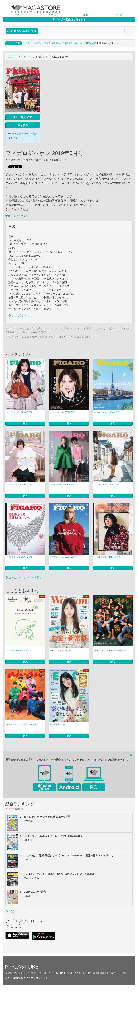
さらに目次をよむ (20, 315)
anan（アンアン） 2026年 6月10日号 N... (110, 650)
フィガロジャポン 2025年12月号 (63, 557)
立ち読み (23, 125)
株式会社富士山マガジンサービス (109, 973)
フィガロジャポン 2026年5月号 (106, 412)
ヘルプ (119, 14)
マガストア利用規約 (15, 973)
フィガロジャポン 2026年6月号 (63, 412)
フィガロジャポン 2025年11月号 (107, 557)
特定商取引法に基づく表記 (68, 973)
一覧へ (10, 911)
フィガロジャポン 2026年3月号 (63, 484)
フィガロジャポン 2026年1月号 (19, 557)
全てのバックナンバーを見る (23, 577)
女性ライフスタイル (16, 216)
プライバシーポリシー (42, 973)
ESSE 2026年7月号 (58, 724)
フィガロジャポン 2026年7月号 (19, 412)
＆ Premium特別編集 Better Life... (19, 650)
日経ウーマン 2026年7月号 (61, 650)
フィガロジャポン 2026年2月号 (106, 484)
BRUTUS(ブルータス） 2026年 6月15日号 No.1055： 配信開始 (60, 43)
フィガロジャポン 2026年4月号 (19, 484)
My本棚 (52, 14)
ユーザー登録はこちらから (69, 19)
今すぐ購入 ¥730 (22, 117)
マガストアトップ (18, 56)
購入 (25, 423)
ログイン (19, 14)
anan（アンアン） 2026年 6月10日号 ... (22, 724)
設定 (85, 14)
